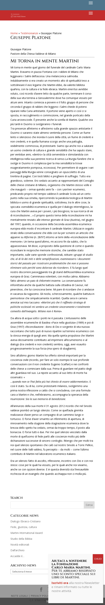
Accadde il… (17, 556)
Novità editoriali (19, 544)
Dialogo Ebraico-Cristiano (25, 521)
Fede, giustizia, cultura (23, 527)
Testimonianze (29, 33)
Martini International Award (26, 533)
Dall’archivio (17, 550)
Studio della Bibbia (21, 538)
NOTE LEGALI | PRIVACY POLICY (31, 596)
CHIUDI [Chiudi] (98, 85)
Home (14, 33)
